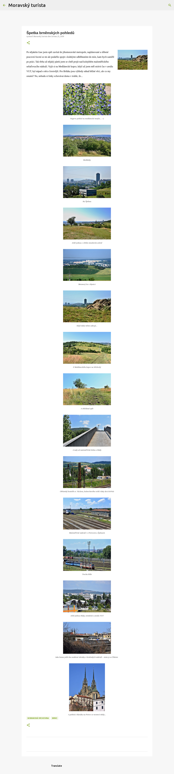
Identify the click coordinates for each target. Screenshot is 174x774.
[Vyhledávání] (50, 5)
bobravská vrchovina (38, 718)
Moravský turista (27, 5)
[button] (28, 43)
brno (54, 718)
